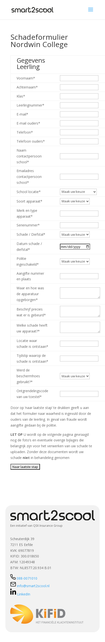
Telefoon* (25, 132)
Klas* (21, 96)
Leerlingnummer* (30, 105)
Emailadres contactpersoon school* (29, 176)
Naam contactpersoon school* (29, 156)
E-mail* (22, 114)
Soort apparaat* (29, 201)
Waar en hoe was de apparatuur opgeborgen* (30, 294)
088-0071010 (23, 578)
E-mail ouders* (28, 123)
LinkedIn (20, 594)
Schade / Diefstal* (31, 234)
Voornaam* (26, 78)
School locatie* (29, 191)
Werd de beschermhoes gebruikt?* (28, 376)
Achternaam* (27, 87)
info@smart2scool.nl (29, 586)
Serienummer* (28, 225)
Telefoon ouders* (31, 141)
